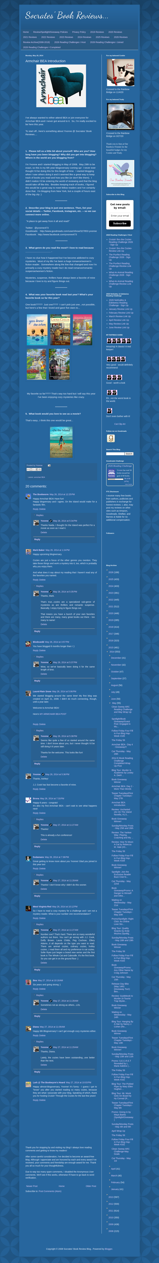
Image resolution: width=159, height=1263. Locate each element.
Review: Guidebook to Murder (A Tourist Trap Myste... (122, 998)
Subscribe (120, 223)
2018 (111, 627)
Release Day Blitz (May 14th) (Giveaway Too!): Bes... (121, 988)
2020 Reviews (115, 32)
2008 (111, 1231)
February (115, 1182)
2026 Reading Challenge (120, 466)
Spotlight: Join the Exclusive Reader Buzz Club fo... (121, 874)
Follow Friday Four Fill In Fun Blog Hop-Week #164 (122, 858)
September (116, 678)
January (115, 1189)
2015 (111, 647)
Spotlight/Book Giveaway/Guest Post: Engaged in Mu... (121, 723)
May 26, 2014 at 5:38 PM (65, 736)
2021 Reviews (30, 37)
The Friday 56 (118, 740)
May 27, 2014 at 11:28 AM (65, 880)
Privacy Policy (79, 32)
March (114, 1175)
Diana (36, 1027)
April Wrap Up (118, 1131)
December (116, 658)
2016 (111, 640)
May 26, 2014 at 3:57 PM (57, 642)
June (113, 699)
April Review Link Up (119, 320)
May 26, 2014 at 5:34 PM (65, 521)
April (113, 1169)
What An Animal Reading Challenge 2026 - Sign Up (121, 275)
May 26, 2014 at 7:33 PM (52, 798)
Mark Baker (39, 550)
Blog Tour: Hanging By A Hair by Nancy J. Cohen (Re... (122, 1024)
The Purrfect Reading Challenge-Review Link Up (120, 266)
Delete (42, 509)
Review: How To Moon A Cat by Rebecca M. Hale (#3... (122, 844)
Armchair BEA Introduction (118, 803)
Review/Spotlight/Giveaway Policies (50, 32)
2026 (111, 572)
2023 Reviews (66, 37)
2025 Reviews (102, 37)
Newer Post (31, 1186)
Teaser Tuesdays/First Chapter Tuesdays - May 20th (122, 912)
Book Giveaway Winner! (119, 820)
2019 (111, 620)
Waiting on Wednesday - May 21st (122, 902)
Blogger (108, 1249)
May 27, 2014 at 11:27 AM (65, 825)
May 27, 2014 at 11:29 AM (65, 1047)
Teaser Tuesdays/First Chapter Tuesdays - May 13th (122, 1040)
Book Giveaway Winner (119, 780)
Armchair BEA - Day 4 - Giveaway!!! (122, 745)
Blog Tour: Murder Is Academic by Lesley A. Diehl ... (122, 773)
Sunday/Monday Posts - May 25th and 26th (122, 827)
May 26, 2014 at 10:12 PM (64, 906)
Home (26, 32)
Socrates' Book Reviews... (67, 15)
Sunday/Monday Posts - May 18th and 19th (122, 939)
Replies (39, 515)
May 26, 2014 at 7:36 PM (57, 857)
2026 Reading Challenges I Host (70, 42)
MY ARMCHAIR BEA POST (53, 714)
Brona (36, 798)
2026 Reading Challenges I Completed (42, 47)
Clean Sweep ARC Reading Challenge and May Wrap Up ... (122, 711)
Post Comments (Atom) (50, 1191)
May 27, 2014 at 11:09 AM (52, 1027)
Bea (35, 980)
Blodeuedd (38, 642)
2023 (111, 593)
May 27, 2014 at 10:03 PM (78, 1082)
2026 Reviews (121, 37)
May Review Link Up (119, 324)
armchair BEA (39, 477)
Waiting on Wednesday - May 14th (122, 1015)
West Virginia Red (42, 906)
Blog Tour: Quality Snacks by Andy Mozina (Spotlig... (121, 931)
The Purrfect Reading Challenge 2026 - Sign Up (120, 257)
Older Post (91, 1186)
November (116, 665)
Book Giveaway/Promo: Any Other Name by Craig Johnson (122, 969)
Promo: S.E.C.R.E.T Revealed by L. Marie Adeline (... (121, 1063)
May (114, 703)
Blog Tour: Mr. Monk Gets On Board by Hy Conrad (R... (121, 1096)
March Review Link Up (120, 316)
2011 (111, 1210)
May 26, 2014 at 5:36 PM (57, 774)
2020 (111, 613)
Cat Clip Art (119, 424)
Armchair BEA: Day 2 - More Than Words (123, 787)
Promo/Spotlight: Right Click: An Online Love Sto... (122, 921)
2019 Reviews (97, 32)
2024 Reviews (84, 37)
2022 (111, 599)
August (114, 685)
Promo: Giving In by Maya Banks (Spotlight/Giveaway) (122, 1116)
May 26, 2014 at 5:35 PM (65, 591)
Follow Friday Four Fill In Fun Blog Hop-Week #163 (122, 958)
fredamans (38, 857)
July (113, 692)
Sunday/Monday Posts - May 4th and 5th (122, 1125)
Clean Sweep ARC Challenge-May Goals (121, 1151)
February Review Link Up (121, 313)
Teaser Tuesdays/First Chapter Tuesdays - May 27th (122, 796)
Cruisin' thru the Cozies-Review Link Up (120, 249)
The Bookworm (41, 494)
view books (128, 484)
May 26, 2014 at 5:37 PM (65, 662)
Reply (36, 509)
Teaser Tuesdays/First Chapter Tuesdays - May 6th (122, 1105)
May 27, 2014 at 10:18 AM (50, 980)
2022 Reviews (48, 37)
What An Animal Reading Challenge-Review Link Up (121, 284)
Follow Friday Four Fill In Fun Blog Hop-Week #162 (122, 1077)
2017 (111, 634)
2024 (111, 586)
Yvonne (44, 521)
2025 (111, 579)
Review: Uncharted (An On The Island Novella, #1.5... (122, 812)
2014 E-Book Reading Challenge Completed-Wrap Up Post (122, 762)
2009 (111, 1224)
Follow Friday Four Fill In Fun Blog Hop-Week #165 (122, 733)
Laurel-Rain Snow (42, 691)
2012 (111, 1204)
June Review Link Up (119, 327)
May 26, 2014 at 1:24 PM (58, 550)
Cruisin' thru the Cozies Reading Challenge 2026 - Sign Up (121, 242)
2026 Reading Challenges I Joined (106, 42)
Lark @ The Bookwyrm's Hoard (49, 1082)
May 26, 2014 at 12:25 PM (62, 494)
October (115, 671)
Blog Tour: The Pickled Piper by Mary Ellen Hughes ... (122, 1086)
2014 (112, 651)
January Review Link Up (120, 309)
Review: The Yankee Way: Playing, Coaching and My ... (122, 835)
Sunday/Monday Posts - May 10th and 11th (122, 1055)
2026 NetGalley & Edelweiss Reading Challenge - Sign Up (118, 303)
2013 (111, 1197)
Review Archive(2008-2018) (36, 42)
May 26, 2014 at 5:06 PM (64, 691)
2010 (111, 1217)
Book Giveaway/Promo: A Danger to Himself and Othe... (122, 892)
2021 (111, 606)
